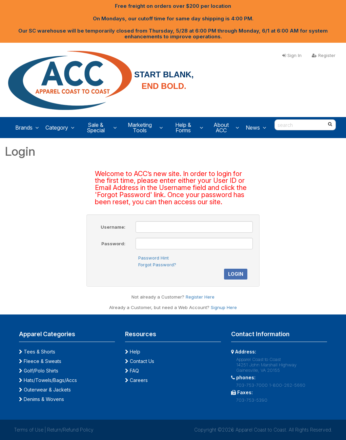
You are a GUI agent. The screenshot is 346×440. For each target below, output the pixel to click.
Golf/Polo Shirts (38, 371)
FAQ (132, 371)
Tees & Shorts (37, 352)
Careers (136, 380)
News (256, 127)
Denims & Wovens (41, 399)
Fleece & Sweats (40, 361)
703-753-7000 (252, 385)
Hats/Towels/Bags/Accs (48, 380)
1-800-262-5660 (287, 385)
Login (235, 274)
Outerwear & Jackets (45, 390)
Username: (113, 227)
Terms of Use (28, 430)
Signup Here (224, 307)
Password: (113, 243)
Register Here (200, 297)
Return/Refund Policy (70, 430)
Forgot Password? (157, 264)
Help (132, 352)
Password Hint (153, 258)
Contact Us (139, 361)
